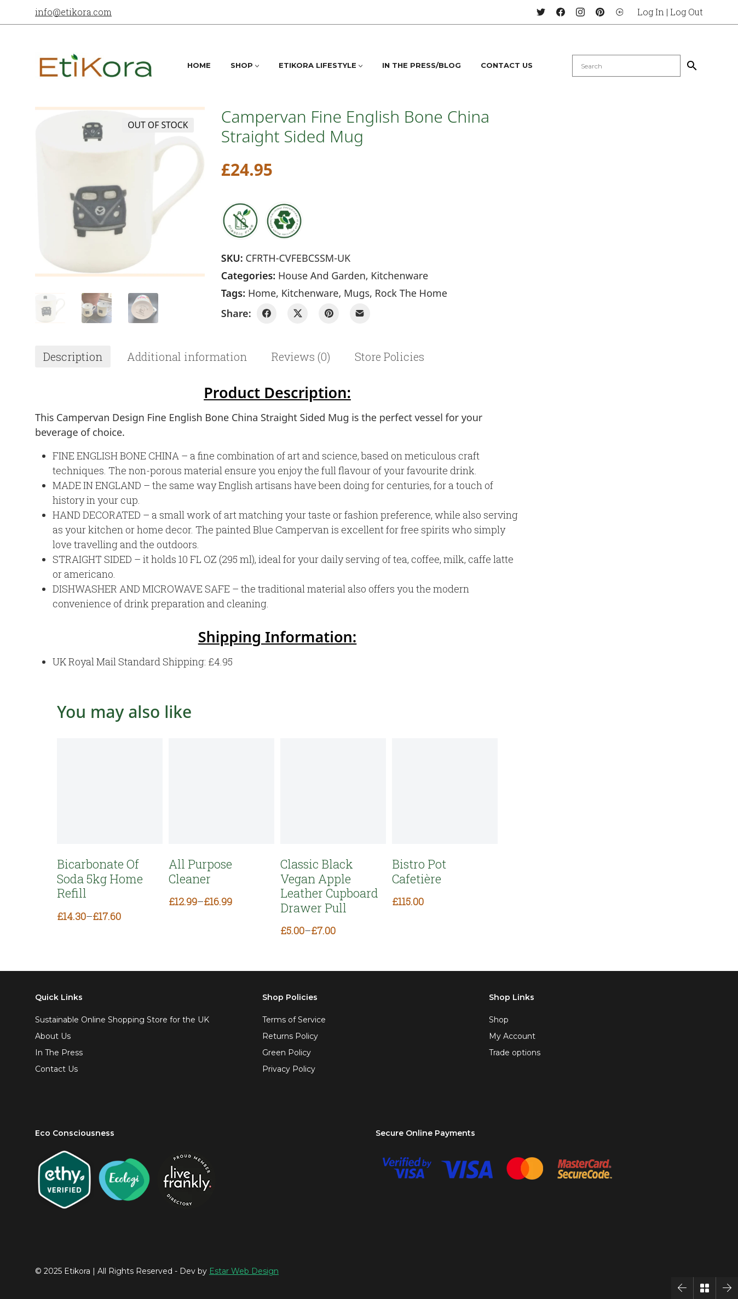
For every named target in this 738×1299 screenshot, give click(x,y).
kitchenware (310, 293)
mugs (357, 293)
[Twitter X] (297, 313)
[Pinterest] (600, 12)
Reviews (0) (301, 356)
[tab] (73, 356)
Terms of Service (294, 1020)
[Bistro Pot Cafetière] (445, 791)
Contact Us (56, 1069)
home (262, 293)
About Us (53, 1036)
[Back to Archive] (705, 1288)
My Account (512, 1036)
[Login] (619, 12)
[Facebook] (560, 12)
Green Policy (286, 1052)
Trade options (514, 1052)
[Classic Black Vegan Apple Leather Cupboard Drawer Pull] (333, 791)
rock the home (411, 293)
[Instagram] (580, 12)
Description (72, 356)
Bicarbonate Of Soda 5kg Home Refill (100, 878)
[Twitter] (541, 12)
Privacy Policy (288, 1069)
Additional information (187, 356)
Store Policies (389, 356)
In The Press (59, 1052)
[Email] (360, 313)
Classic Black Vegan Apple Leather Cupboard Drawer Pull (329, 886)
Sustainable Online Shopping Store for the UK (122, 1020)
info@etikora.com (73, 12)
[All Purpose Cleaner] (221, 791)
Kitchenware (399, 275)
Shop (499, 1020)
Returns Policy (290, 1036)
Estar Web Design (244, 1271)
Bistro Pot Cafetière (419, 871)
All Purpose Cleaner (200, 871)
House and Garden (322, 275)
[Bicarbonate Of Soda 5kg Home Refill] (110, 791)
